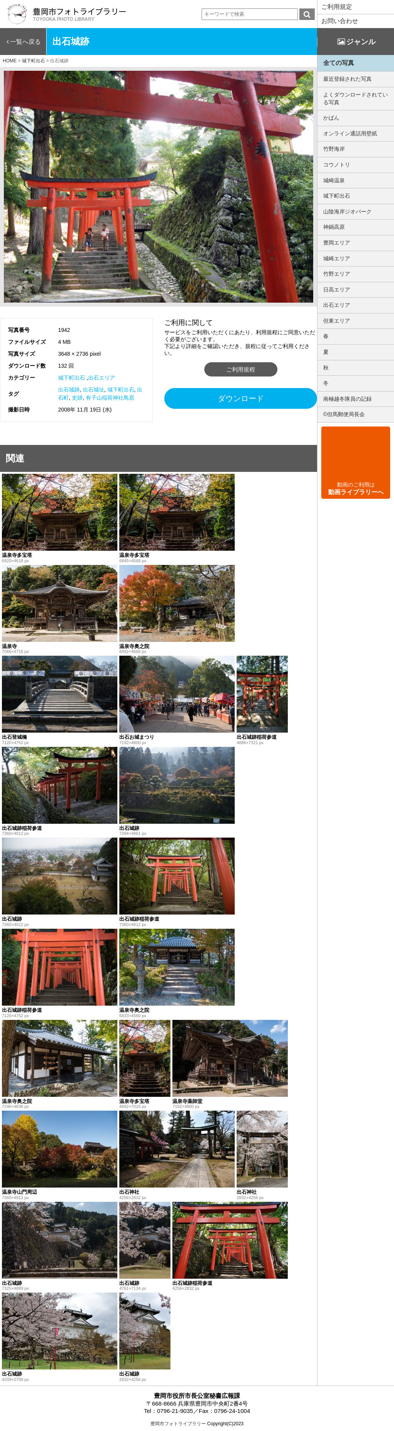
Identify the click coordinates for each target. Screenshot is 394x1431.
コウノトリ (336, 165)
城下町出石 (71, 378)
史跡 (77, 398)
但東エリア (336, 321)
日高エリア (336, 290)
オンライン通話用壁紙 (350, 133)
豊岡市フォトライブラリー (178, 1423)
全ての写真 (338, 63)
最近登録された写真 (347, 79)
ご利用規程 (240, 369)
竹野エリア (336, 274)
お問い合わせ (339, 21)
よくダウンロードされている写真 (355, 98)
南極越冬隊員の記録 (347, 399)
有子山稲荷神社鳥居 (110, 398)
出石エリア (101, 378)
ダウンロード (241, 398)
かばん (331, 118)
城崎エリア (336, 258)
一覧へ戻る (25, 41)
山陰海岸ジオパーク (347, 211)
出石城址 (93, 389)
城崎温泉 (334, 180)
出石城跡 (69, 389)
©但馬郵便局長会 (344, 414)
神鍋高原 (334, 227)
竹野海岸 (334, 149)
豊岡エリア (336, 243)
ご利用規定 (336, 6)
